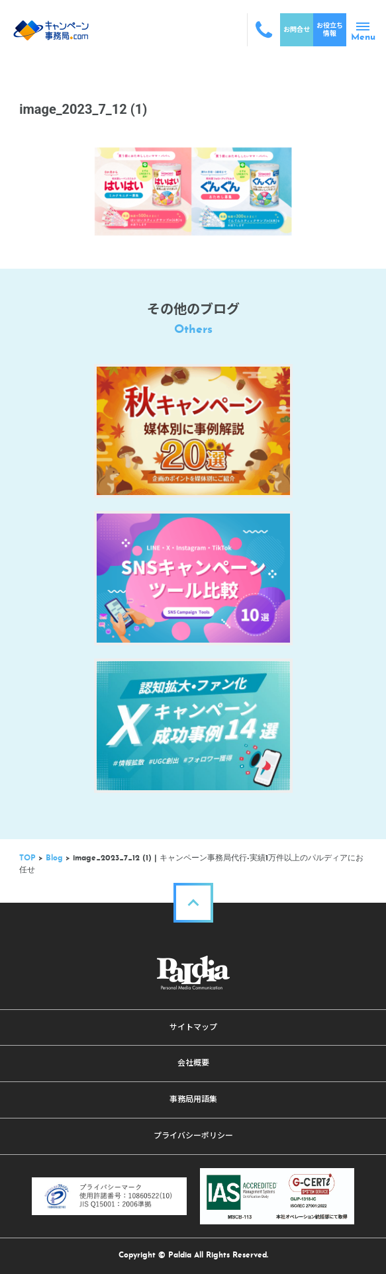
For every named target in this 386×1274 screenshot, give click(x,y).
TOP (27, 858)
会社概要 (193, 1063)
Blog (54, 858)
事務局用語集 (193, 1099)
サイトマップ (193, 1027)
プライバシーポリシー (193, 1135)
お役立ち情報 (329, 29)
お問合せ (296, 29)
